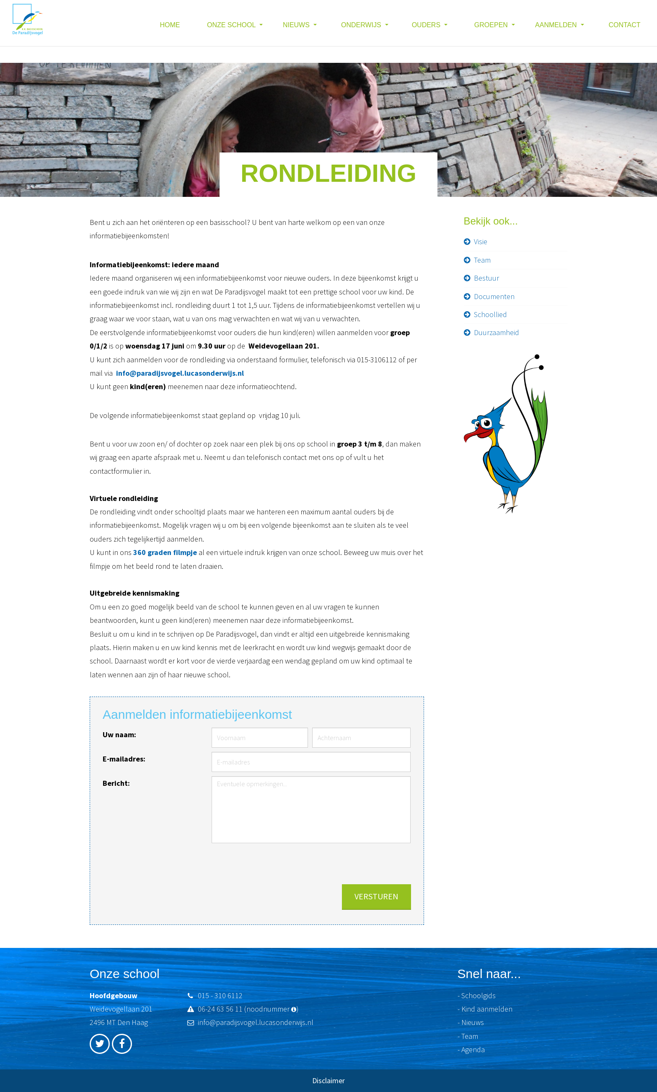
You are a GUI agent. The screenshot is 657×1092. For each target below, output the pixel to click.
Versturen (376, 896)
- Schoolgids (477, 995)
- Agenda (471, 1049)
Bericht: (116, 783)
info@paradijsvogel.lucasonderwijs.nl (180, 373)
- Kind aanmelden (485, 1009)
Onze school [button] (232, 24)
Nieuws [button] (297, 24)
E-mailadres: (124, 759)
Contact (624, 24)
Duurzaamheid (496, 332)
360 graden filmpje (165, 552)
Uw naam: (119, 734)
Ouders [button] (427, 24)
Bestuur (486, 278)
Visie (480, 241)
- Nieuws (471, 1022)
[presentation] (347, 863)
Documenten (494, 296)
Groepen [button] (492, 24)
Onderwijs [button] (362, 24)
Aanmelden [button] (557, 24)
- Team (468, 1036)
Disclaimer (328, 1080)
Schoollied (490, 314)
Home (170, 24)
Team (482, 260)
